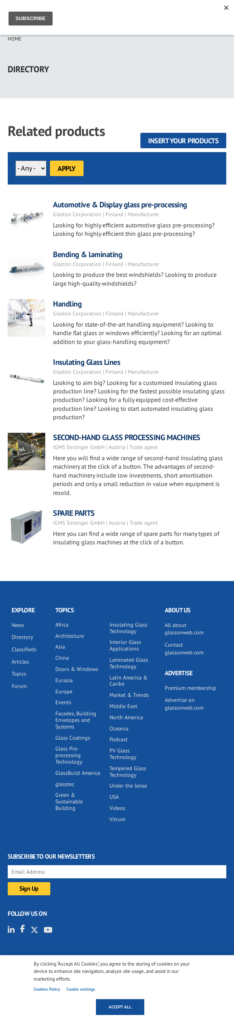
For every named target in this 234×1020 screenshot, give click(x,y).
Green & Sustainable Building (69, 801)
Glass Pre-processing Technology (68, 755)
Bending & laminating (87, 254)
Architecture (69, 635)
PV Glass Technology (123, 754)
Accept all (120, 1007)
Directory (22, 637)
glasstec (64, 784)
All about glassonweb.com (184, 629)
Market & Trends (129, 694)
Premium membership (190, 688)
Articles (20, 661)
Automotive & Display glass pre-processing (120, 204)
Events (63, 702)
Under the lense (128, 785)
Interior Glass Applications (125, 645)
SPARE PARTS (74, 513)
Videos (117, 808)
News (18, 625)
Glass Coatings (72, 737)
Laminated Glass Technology (128, 663)
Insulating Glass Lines (86, 362)
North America (126, 717)
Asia (60, 646)
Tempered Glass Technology (127, 771)
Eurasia (64, 680)
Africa (61, 624)
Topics (19, 673)
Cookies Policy (47, 989)
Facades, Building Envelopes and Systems (75, 720)
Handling (67, 303)
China (62, 657)
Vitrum (117, 819)
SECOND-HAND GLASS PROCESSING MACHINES (126, 437)
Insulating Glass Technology (128, 628)
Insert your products (183, 140)
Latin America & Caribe (128, 681)
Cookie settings (81, 989)
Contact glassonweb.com (184, 648)
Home (14, 39)
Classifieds (24, 649)
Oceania (118, 728)
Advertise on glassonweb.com (184, 703)
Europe (63, 691)
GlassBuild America (77, 772)
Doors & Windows (76, 669)
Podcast (118, 739)
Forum (19, 686)
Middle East (123, 706)
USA (114, 796)
